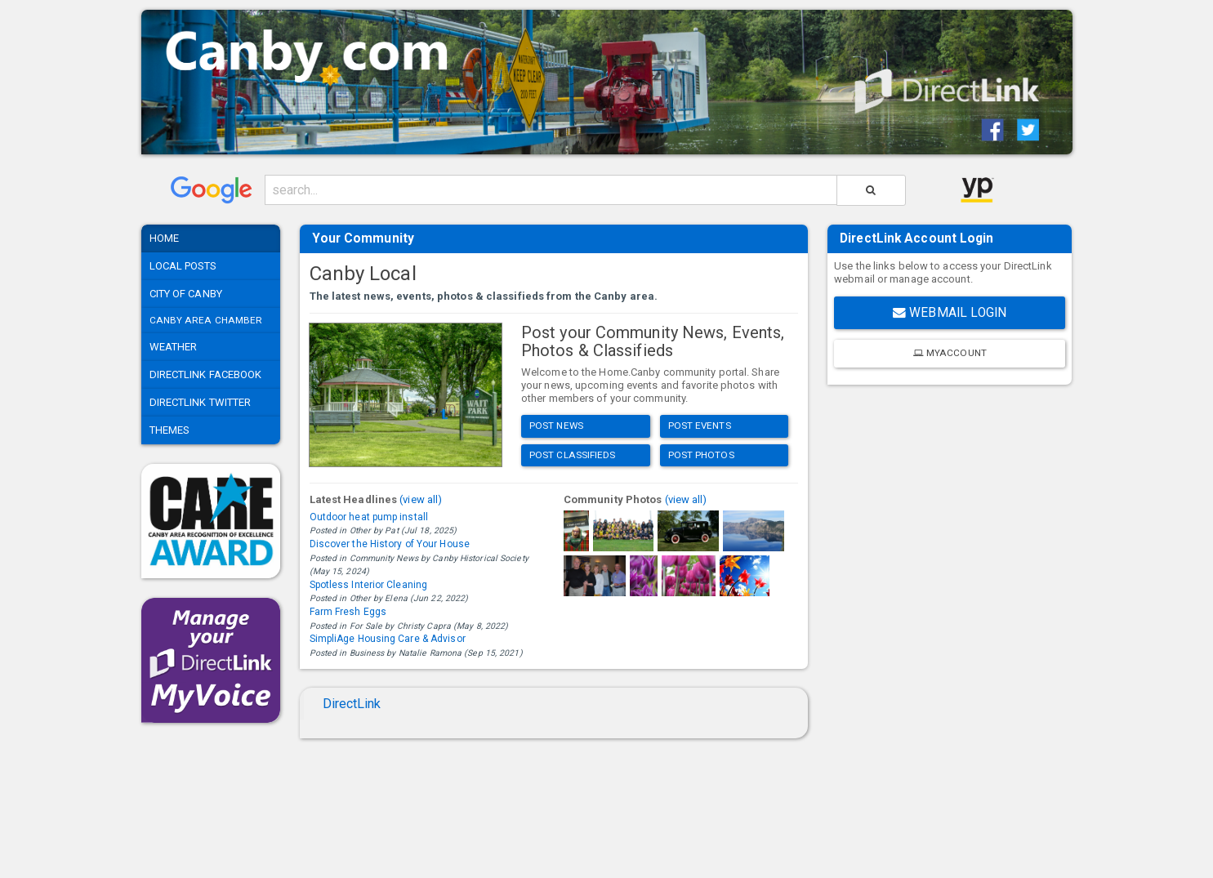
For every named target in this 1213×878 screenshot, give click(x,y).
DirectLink (352, 703)
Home (164, 238)
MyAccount (950, 353)
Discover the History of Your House (390, 544)
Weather (173, 347)
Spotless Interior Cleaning (369, 585)
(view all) (420, 499)
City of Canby (185, 293)
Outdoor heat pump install (369, 517)
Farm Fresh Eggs (348, 611)
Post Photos (701, 455)
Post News (556, 425)
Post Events (699, 425)
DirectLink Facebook (205, 374)
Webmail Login (950, 312)
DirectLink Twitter (200, 402)
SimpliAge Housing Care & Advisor (388, 638)
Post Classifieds (572, 455)
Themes (169, 430)
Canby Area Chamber (206, 320)
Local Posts (183, 266)
